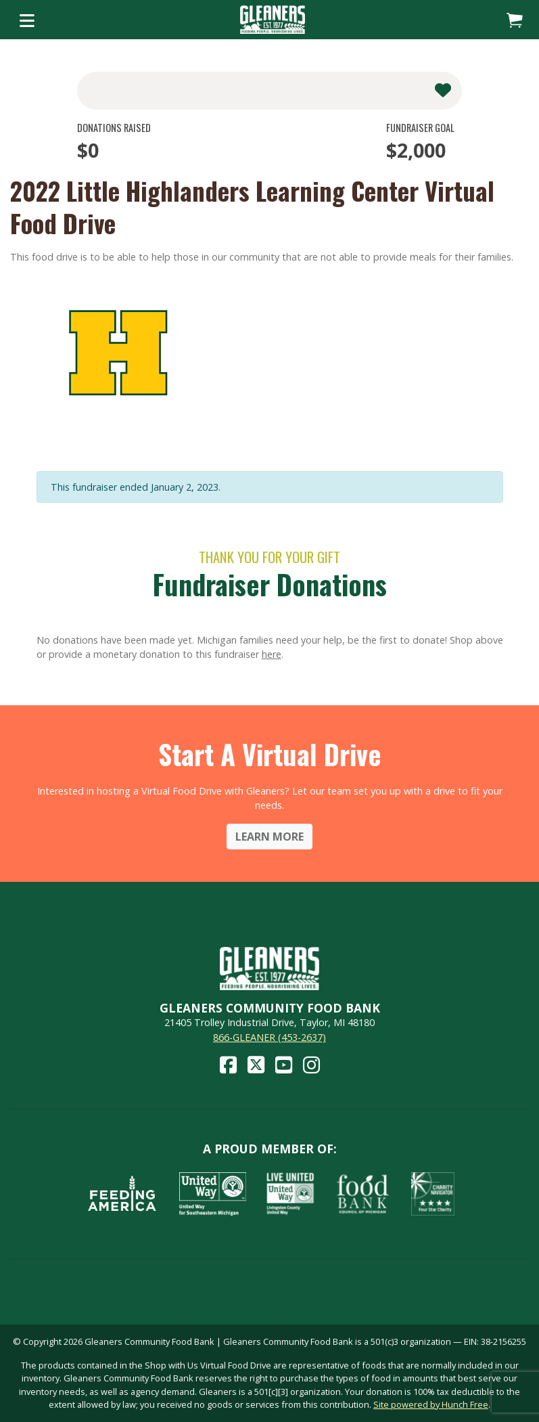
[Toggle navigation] (27, 19)
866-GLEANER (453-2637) (269, 1037)
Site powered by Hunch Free (430, 1404)
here (271, 654)
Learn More (269, 836)
